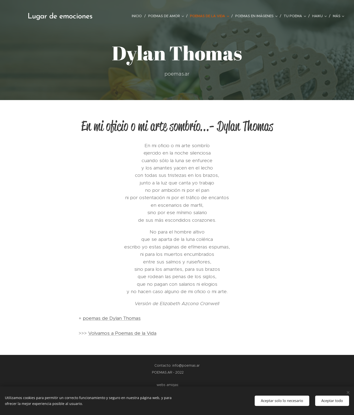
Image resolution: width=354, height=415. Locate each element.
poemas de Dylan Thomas (112, 318)
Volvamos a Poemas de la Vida (122, 333)
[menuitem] (138, 16)
